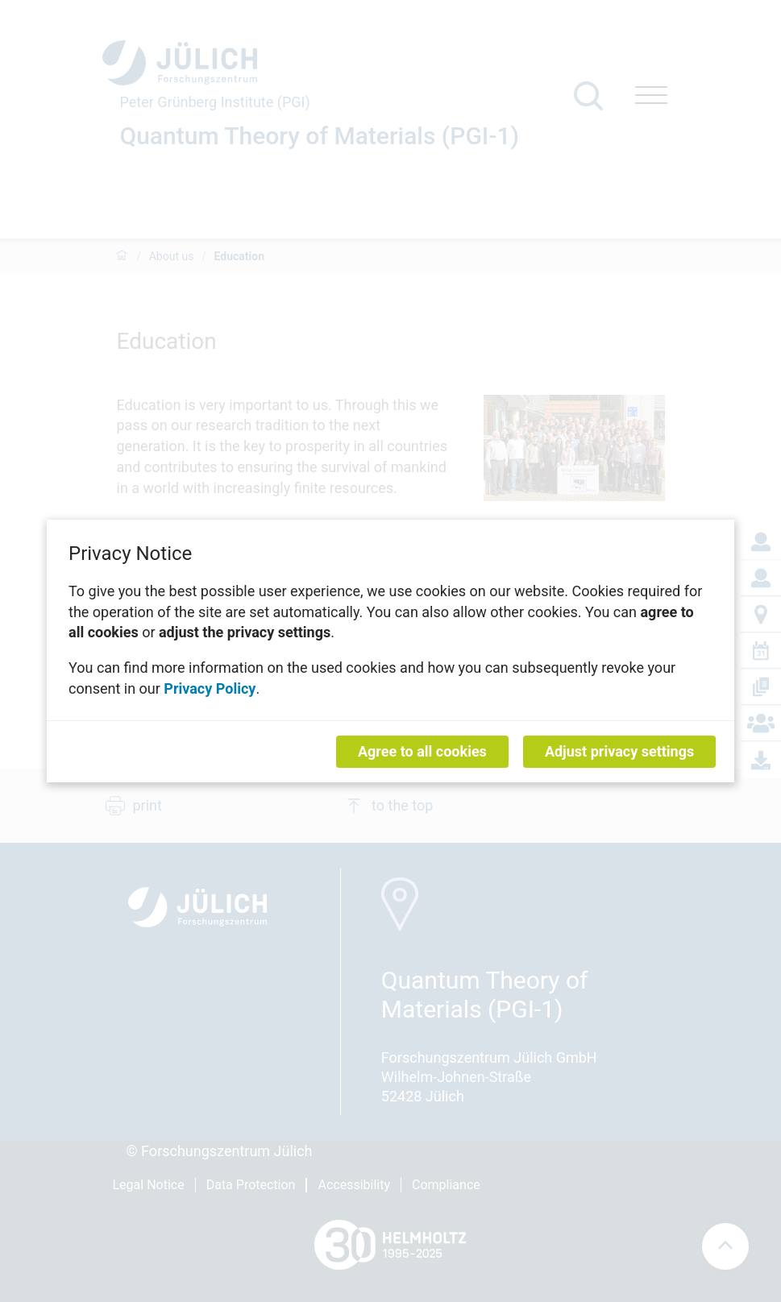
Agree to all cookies (422, 751)
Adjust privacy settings (619, 751)
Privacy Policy (209, 687)
